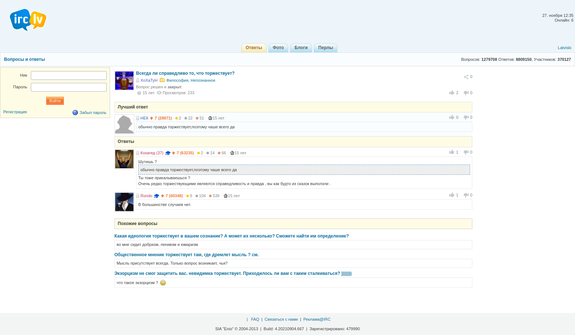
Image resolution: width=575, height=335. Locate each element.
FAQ (255, 319)
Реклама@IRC (316, 319)
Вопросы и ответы (24, 59)
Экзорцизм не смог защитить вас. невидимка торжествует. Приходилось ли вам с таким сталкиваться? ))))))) (233, 273)
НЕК (144, 118)
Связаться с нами (281, 319)
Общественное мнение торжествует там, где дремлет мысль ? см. (186, 254)
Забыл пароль (93, 112)
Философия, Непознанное (191, 80)
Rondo (146, 196)
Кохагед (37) (152, 153)
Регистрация (15, 112)
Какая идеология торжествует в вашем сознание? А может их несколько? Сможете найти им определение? (231, 236)
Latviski (564, 47)
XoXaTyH (148, 80)
